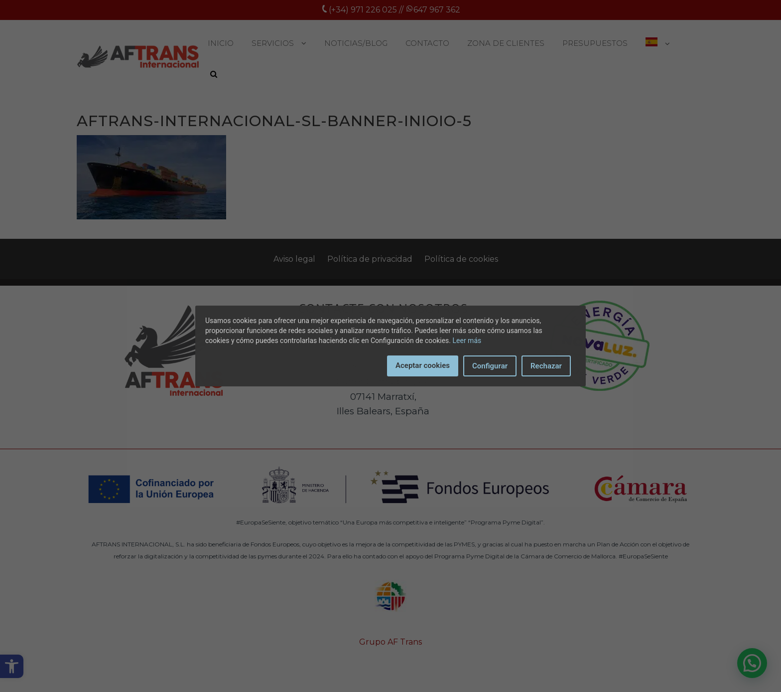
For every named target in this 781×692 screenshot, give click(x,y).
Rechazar (546, 365)
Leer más (467, 341)
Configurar (490, 365)
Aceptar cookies (422, 365)
